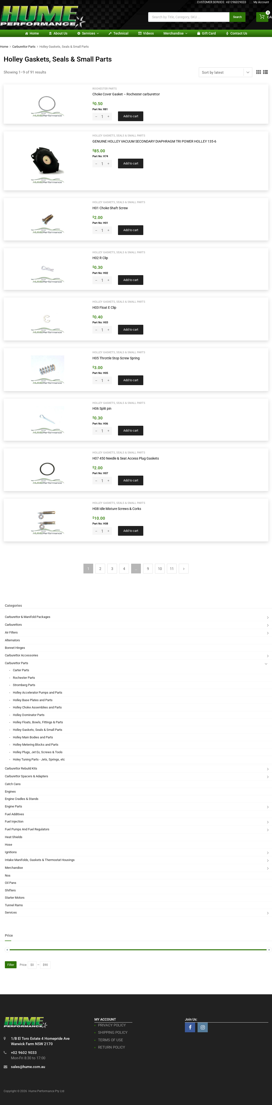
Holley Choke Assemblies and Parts (37, 707)
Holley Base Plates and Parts (33, 700)
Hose (8, 844)
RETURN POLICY (111, 1047)
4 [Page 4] (124, 569)
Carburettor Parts (24, 46)
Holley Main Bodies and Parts (33, 737)
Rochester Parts (104, 88)
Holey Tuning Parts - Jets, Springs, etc (39, 759)
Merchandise (175, 33)
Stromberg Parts (24, 685)
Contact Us (238, 33)
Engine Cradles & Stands (21, 799)
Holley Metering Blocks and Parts (35, 744)
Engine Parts (13, 806)
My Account (261, 2)
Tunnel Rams (14, 905)
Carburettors (13, 624)
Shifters (10, 890)
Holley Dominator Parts (29, 715)
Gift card (209, 33)
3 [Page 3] (112, 569)
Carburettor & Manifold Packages (27, 617)
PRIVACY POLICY (112, 1025)
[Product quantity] (102, 116)
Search (237, 17)
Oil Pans (10, 883)
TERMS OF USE (110, 1040)
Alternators (12, 640)
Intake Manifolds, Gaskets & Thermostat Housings (40, 860)
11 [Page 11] (172, 569)
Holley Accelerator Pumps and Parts (37, 692)
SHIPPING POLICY (112, 1032)
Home (34, 33)
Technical (120, 33)
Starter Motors (15, 897)
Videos (148, 33)
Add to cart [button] (130, 116)
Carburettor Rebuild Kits (21, 768)
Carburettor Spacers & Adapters (26, 776)
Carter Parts (21, 670)
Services (90, 33)
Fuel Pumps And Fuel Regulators (27, 829)
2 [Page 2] (100, 569)
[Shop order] (225, 72)
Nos (7, 875)
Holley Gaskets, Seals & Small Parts (118, 135)
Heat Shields (13, 837)
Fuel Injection (14, 821)
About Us (60, 33)
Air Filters (11, 632)
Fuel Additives (14, 814)
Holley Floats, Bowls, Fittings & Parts (38, 722)
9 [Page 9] (148, 569)
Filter (10, 965)
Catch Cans (13, 784)
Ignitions (11, 852)
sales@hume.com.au (28, 1067)
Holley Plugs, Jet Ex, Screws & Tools (38, 752)
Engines (10, 791)
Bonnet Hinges (15, 648)
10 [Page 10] (160, 569)
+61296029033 (236, 2)
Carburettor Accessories (21, 655)
